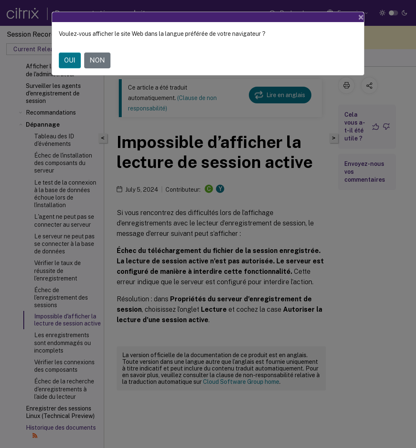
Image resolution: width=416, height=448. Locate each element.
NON (97, 60)
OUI (69, 60)
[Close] (361, 17)
